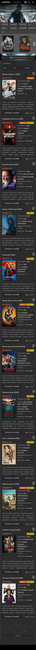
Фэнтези (28, 317)
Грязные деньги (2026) (10, 484)
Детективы (21, 544)
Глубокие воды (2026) (10, 392)
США (24, 174)
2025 (28, 536)
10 (15, 632)
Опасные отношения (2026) (12, 578)
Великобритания (23, 495)
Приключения (22, 223)
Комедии (30, 176)
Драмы (30, 86)
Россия (25, 83)
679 (24, 632)
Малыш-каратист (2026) (11, 74)
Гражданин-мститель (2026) (12, 119)
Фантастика (21, 271)
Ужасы (27, 409)
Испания (29, 402)
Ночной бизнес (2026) (10, 164)
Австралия (30, 174)
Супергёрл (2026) (8, 255)
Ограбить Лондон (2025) (11, 530)
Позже (18, 635)
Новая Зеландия (27, 404)
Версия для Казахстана (18, 58)
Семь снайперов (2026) (11, 438)
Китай (19, 404)
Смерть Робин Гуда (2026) (12, 209)
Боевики (24, 86)
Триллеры (21, 133)
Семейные (21, 88)
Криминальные (22, 546)
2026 (28, 81)
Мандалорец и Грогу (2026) (12, 300)
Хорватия (26, 128)
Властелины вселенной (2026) (13, 346)
